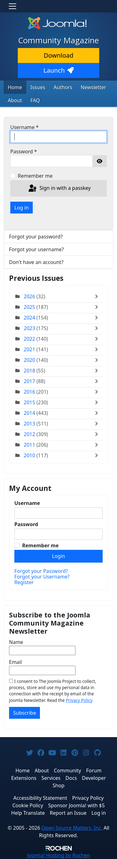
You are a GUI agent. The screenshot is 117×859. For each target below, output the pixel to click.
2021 (29, 349)
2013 (29, 423)
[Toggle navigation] (12, 6)
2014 (29, 413)
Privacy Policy (79, 700)
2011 (29, 444)
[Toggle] (98, 296)
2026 (29, 296)
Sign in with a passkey (58, 188)
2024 (29, 317)
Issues (38, 87)
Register (24, 582)
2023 (29, 328)
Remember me (35, 175)
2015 (29, 402)
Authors (63, 87)
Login (58, 556)
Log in (21, 207)
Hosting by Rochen (58, 855)
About (15, 100)
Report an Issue (68, 812)
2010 (29, 455)
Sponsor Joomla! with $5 (76, 805)
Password (23, 151)
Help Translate (28, 812)
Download (58, 55)
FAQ (35, 100)
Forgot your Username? (42, 576)
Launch (58, 70)
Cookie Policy (27, 805)
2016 (29, 391)
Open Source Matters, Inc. (71, 827)
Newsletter (93, 87)
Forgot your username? (36, 249)
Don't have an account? (36, 262)
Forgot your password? (36, 236)
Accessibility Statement (40, 797)
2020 (29, 360)
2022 (29, 338)
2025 (29, 307)
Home (15, 87)
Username (24, 127)
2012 (29, 434)
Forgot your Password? (41, 571)
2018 (29, 370)
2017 (29, 381)
